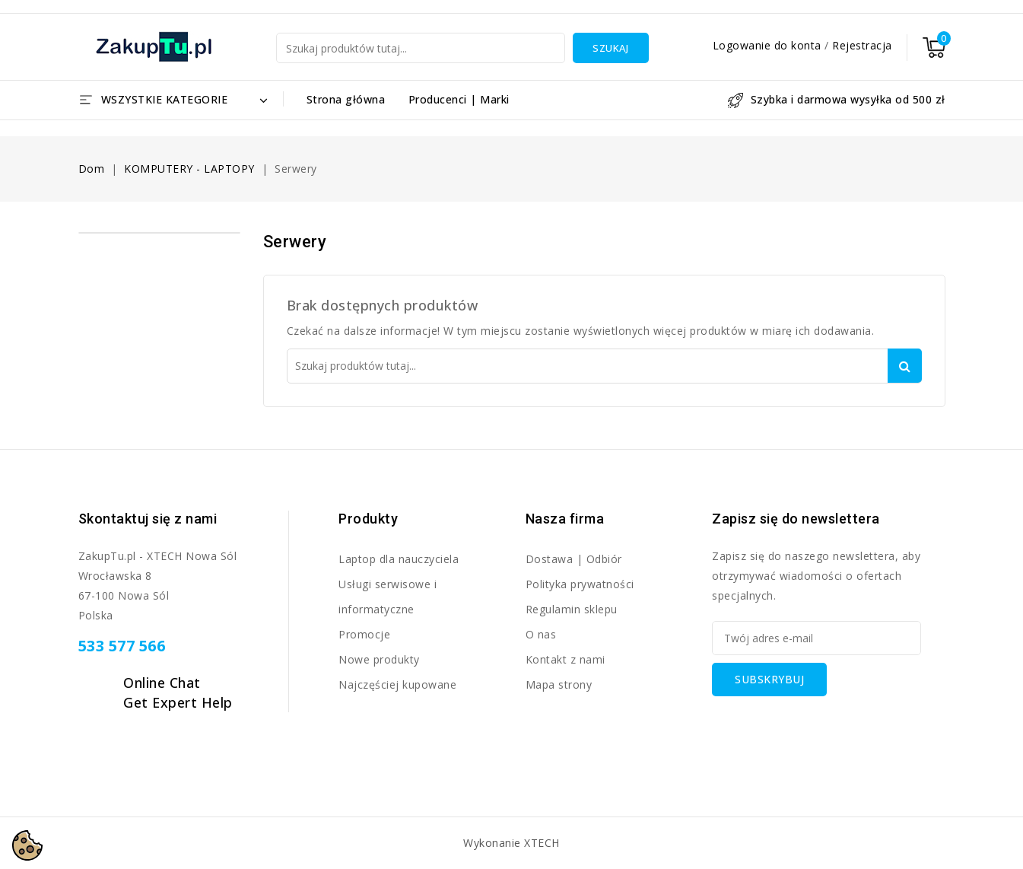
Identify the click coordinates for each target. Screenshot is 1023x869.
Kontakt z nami (565, 659)
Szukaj (610, 48)
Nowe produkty (379, 659)
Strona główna (346, 99)
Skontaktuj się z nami (148, 519)
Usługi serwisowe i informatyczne (387, 596)
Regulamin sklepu (572, 609)
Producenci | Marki (459, 99)
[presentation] (827, 726)
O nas (541, 634)
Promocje (364, 634)
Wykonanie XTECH (511, 843)
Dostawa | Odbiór (574, 559)
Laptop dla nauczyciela (398, 559)
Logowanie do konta (769, 45)
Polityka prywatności (580, 584)
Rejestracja (862, 45)
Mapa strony (559, 684)
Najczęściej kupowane (397, 684)
